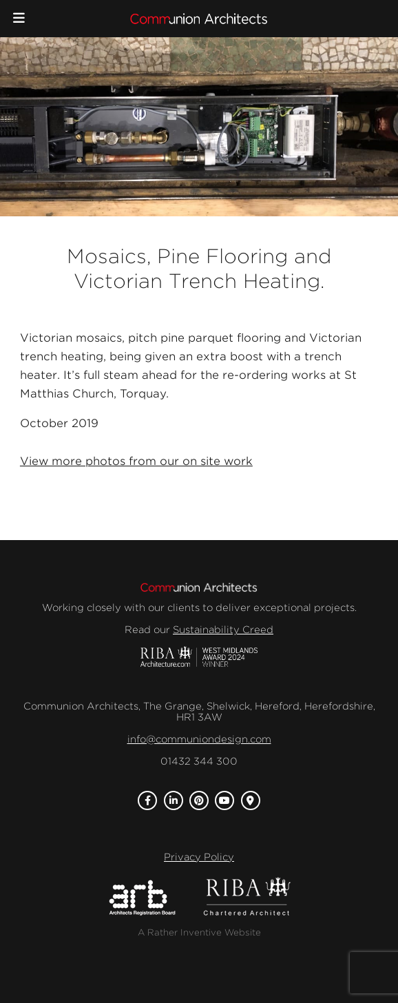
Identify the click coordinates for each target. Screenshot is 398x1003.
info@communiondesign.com (199, 739)
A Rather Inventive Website (199, 932)
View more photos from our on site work (136, 461)
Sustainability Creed (223, 629)
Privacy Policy (199, 856)
